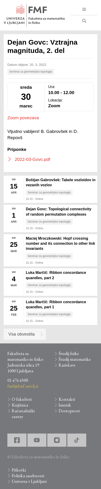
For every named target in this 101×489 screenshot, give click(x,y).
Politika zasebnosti (28, 476)
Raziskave (67, 365)
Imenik (65, 405)
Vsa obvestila (21, 334)
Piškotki (19, 470)
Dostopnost (69, 411)
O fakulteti (22, 399)
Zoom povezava (23, 117)
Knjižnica (20, 405)
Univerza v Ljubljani (29, 481)
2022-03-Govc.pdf (32, 159)
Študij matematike (75, 359)
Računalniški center (23, 413)
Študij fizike (69, 353)
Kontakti (67, 399)
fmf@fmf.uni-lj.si (22, 386)
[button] (84, 9)
